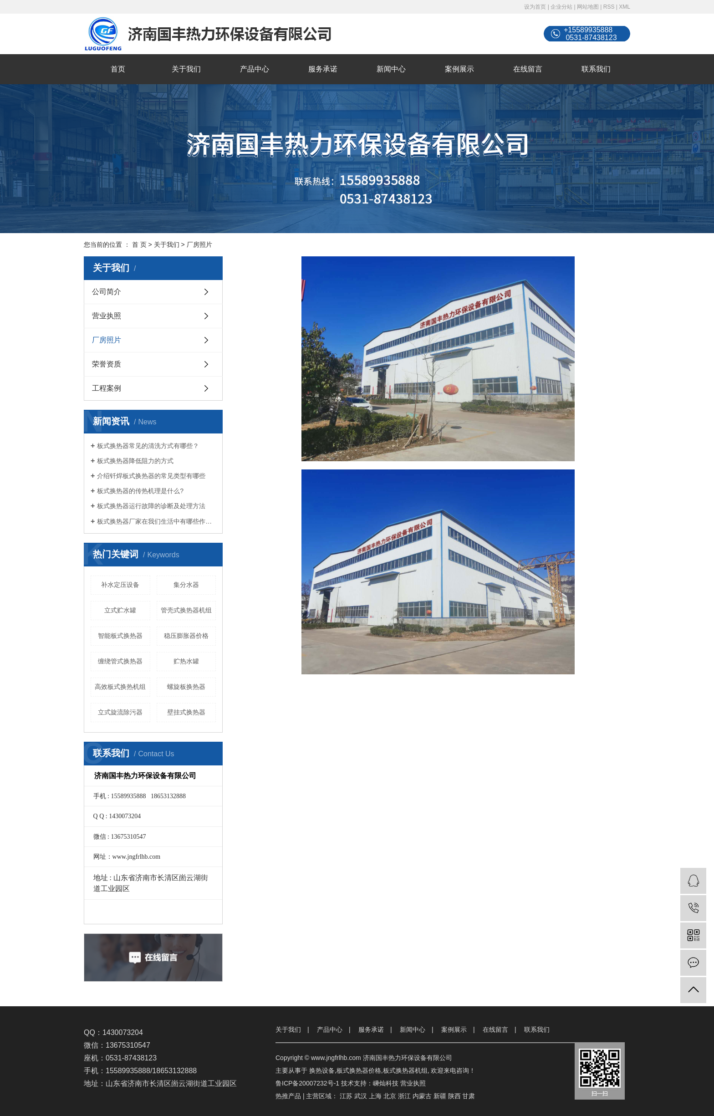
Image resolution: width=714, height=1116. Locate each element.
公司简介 (106, 292)
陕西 (454, 1096)
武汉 (360, 1096)
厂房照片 (106, 340)
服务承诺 (322, 69)
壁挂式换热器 (186, 712)
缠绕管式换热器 (120, 661)
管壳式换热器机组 (186, 610)
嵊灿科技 (385, 1083)
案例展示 (459, 69)
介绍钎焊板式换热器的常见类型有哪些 (151, 475)
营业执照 (106, 316)
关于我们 (186, 69)
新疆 (440, 1096)
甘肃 (468, 1096)
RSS (609, 7)
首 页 (139, 244)
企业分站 (561, 7)
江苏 (346, 1096)
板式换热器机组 (405, 1070)
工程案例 (106, 388)
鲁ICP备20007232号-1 (307, 1083)
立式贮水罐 (120, 610)
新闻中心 (391, 69)
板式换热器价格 (359, 1070)
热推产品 (288, 1096)
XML (624, 7)
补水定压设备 (120, 584)
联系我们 (596, 69)
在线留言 (527, 69)
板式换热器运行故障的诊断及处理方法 (151, 506)
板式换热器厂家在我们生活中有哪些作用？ (156, 521)
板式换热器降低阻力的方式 (135, 460)
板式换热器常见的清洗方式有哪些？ (148, 445)
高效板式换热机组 (120, 686)
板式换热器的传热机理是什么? (140, 490)
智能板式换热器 (120, 635)
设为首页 (535, 7)
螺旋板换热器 (186, 686)
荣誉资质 (106, 364)
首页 (118, 69)
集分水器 (186, 584)
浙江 (404, 1096)
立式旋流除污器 (120, 712)
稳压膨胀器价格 (186, 635)
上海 (375, 1096)
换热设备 (322, 1070)
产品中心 (254, 69)
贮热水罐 (186, 661)
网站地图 (588, 7)
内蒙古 (422, 1096)
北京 (389, 1096)
